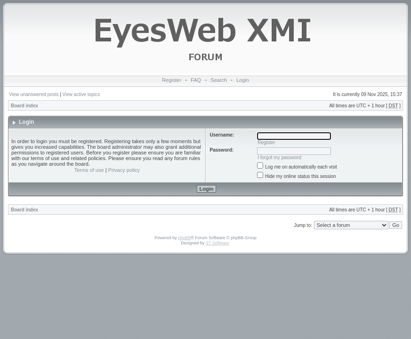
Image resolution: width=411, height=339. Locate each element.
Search (218, 80)
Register (171, 80)
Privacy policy (124, 170)
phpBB (184, 237)
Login (242, 80)
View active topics (81, 94)
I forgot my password (279, 157)
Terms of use (89, 170)
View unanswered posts (33, 94)
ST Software (217, 243)
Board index (24, 105)
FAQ (196, 80)
